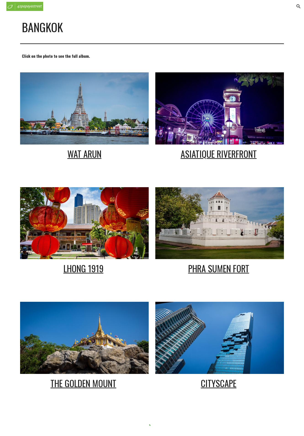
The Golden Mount (83, 383)
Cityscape (218, 383)
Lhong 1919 (83, 268)
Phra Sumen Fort (218, 268)
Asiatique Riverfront (219, 153)
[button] (298, 6)
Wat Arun (84, 153)
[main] (152, 27)
